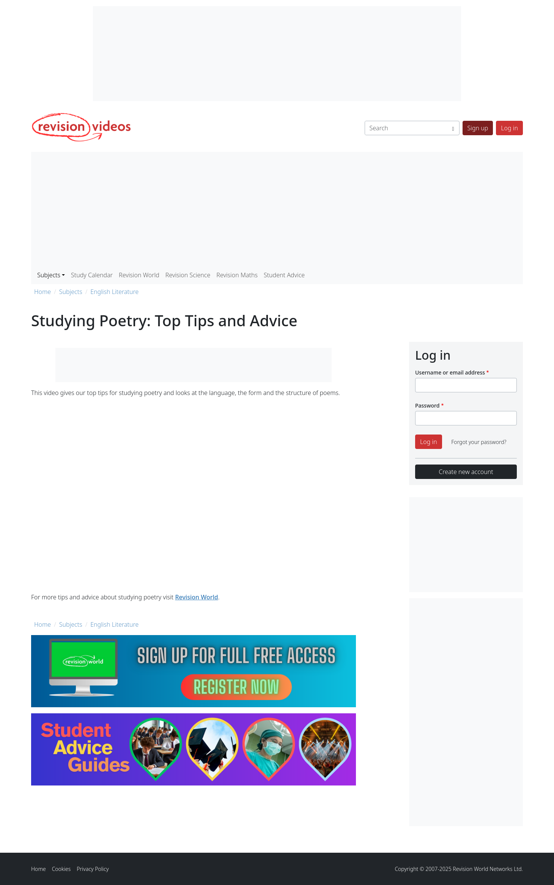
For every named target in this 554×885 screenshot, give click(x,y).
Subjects (70, 292)
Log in (509, 128)
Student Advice (284, 275)
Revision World (139, 275)
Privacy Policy (93, 868)
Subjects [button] (48, 275)
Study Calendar (92, 275)
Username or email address (450, 372)
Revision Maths (237, 275)
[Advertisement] (277, 210)
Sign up (477, 128)
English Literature (114, 292)
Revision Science (188, 275)
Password (427, 405)
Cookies (61, 868)
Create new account (466, 472)
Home (42, 292)
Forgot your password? (478, 442)
